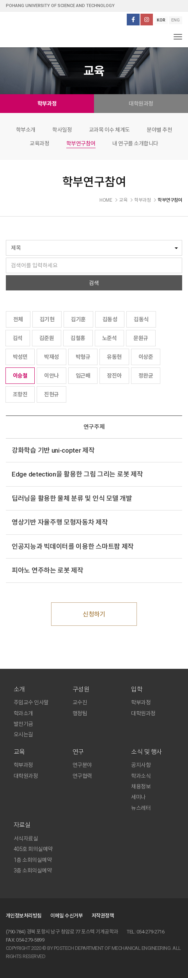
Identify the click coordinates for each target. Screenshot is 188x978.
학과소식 (141, 776)
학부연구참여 (81, 143)
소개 (19, 689)
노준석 (109, 338)
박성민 (20, 357)
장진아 (114, 376)
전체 (18, 319)
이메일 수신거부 (66, 916)
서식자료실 (26, 838)
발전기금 (23, 724)
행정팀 (80, 713)
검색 (94, 283)
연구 (78, 752)
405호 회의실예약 (33, 849)
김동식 (141, 319)
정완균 (145, 376)
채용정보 (141, 786)
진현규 (51, 394)
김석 (18, 338)
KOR (161, 20)
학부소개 (25, 130)
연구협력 (82, 776)
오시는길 (23, 734)
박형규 (83, 357)
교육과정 (39, 143)
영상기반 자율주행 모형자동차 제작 (60, 522)
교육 (19, 752)
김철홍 (78, 338)
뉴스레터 (141, 808)
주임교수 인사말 (31, 702)
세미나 (138, 797)
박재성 (51, 357)
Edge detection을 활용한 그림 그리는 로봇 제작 (77, 474)
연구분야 (82, 765)
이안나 (51, 376)
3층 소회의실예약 (32, 870)
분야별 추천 (159, 130)
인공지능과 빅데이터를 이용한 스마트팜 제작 (73, 546)
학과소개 (23, 713)
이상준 (145, 357)
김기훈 (78, 319)
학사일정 (62, 130)
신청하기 (94, 614)
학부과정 (47, 103)
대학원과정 (141, 103)
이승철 (20, 376)
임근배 (83, 376)
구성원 (81, 689)
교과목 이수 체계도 (109, 130)
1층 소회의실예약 (32, 860)
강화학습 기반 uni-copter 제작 (53, 450)
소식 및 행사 (146, 752)
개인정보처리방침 (24, 916)
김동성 (110, 319)
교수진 (80, 702)
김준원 (46, 338)
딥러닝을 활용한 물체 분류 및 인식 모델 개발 (72, 498)
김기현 (47, 319)
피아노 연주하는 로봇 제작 (47, 570)
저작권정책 (103, 916)
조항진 (20, 394)
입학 (136, 689)
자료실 (22, 825)
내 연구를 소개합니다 (135, 143)
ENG (175, 20)
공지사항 (141, 765)
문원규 (140, 338)
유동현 (114, 357)
